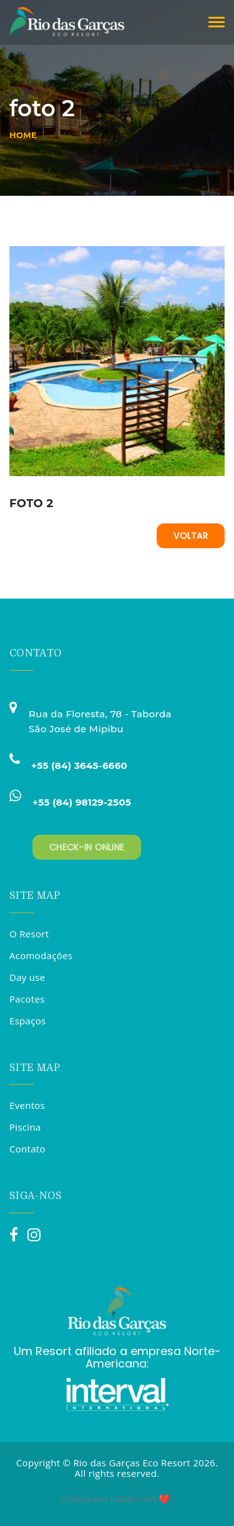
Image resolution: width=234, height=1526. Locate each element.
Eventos (27, 1105)
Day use (27, 977)
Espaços (27, 1020)
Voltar (190, 536)
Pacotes (27, 999)
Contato (27, 1148)
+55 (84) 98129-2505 (81, 802)
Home (23, 135)
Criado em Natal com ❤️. (117, 1498)
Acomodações (40, 955)
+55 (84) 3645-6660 (79, 765)
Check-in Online (86, 847)
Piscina (25, 1127)
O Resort (29, 933)
